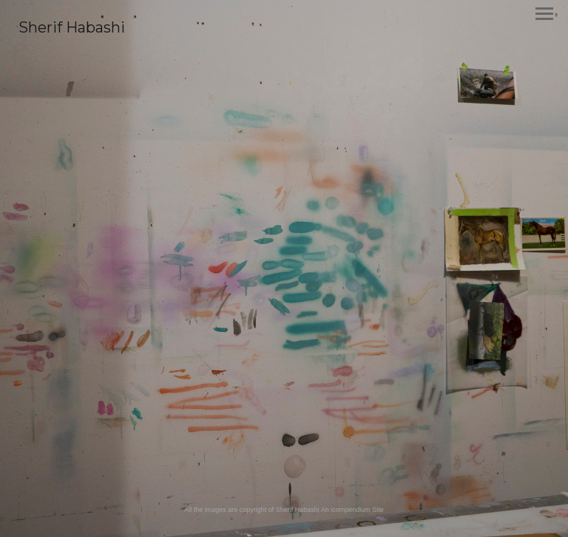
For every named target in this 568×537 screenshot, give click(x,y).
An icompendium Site (352, 509)
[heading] (71, 29)
